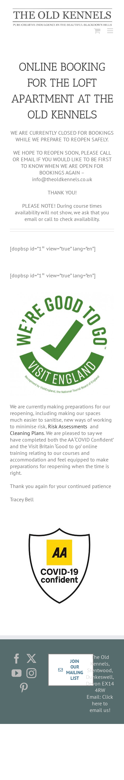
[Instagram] (31, 673)
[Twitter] (31, 659)
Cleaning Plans (27, 433)
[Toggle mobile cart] (97, 30)
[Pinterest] (24, 688)
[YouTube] (16, 673)
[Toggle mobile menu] (110, 30)
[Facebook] (16, 659)
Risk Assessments (68, 426)
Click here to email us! (101, 703)
